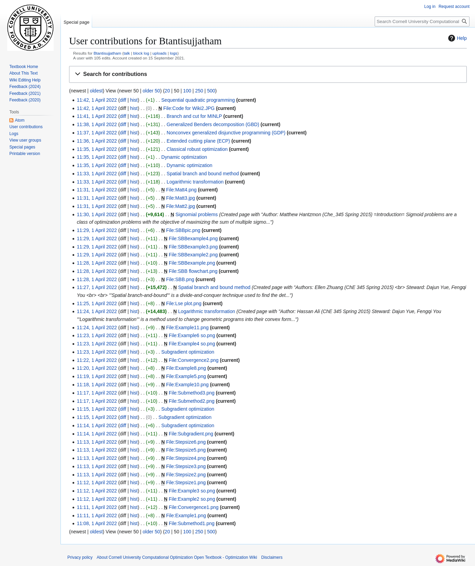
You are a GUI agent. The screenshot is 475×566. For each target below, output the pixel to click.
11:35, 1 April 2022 (97, 149)
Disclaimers (272, 557)
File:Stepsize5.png (186, 450)
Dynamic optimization (184, 157)
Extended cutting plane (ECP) (198, 141)
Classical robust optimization (197, 149)
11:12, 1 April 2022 (97, 482)
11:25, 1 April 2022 (97, 303)
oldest (96, 90)
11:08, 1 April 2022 (97, 523)
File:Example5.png (186, 376)
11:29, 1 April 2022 (97, 230)
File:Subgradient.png (191, 433)
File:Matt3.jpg (180, 198)
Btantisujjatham (107, 53)
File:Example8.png (186, 368)
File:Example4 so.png (192, 343)
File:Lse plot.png (183, 303)
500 (211, 90)
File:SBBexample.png (192, 263)
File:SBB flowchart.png (193, 271)
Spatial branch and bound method (203, 173)
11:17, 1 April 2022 (97, 393)
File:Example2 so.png (192, 499)
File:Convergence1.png (194, 507)
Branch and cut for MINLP (194, 116)
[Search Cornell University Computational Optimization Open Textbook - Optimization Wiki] (422, 21)
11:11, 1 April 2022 (97, 507)
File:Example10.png (187, 384)
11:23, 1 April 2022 (97, 335)
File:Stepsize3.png (186, 466)
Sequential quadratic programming (198, 100)
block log (141, 53)
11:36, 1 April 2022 (97, 141)
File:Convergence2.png (194, 360)
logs (173, 53)
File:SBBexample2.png (193, 254)
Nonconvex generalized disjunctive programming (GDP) (226, 132)
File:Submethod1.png (191, 523)
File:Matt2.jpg (180, 206)
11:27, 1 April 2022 (97, 287)
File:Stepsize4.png (186, 458)
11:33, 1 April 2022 (97, 173)
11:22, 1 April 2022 (97, 360)
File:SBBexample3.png (193, 246)
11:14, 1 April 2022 (97, 425)
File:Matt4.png (181, 189)
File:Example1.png (186, 515)
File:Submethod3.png (191, 393)
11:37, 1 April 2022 (97, 132)
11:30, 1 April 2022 (97, 214)
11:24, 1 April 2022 (97, 311)
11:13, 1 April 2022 (97, 442)
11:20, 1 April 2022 (97, 368)
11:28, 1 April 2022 (97, 263)
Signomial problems (197, 214)
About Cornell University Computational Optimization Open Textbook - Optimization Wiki (177, 557)
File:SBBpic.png (183, 230)
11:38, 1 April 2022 (97, 124)
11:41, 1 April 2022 (97, 116)
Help (456, 38)
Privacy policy (79, 557)
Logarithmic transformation (195, 182)
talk (127, 53)
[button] (268, 74)
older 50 (151, 90)
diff (123, 100)
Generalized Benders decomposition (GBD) (213, 124)
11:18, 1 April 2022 (97, 384)
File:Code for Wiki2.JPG (188, 108)
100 (187, 90)
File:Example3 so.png (192, 490)
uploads (160, 53)
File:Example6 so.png (192, 335)
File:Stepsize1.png (186, 482)
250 (199, 90)
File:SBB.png (180, 279)
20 (167, 90)
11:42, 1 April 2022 (97, 100)
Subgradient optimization (187, 352)
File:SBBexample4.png (193, 238)
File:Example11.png (187, 327)
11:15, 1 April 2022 (97, 409)
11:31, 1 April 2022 (97, 189)
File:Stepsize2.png (186, 474)
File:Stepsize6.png (186, 442)
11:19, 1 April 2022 (97, 376)
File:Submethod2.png (191, 401)
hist (134, 100)
